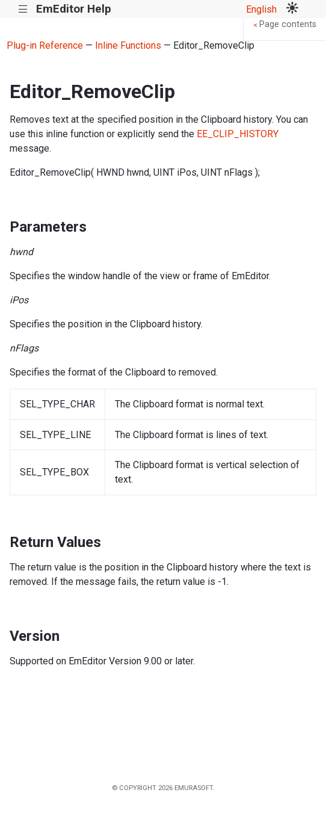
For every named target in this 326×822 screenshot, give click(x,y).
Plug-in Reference (45, 45)
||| (23, 9)
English (261, 9)
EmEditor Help (73, 9)
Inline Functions (128, 45)
